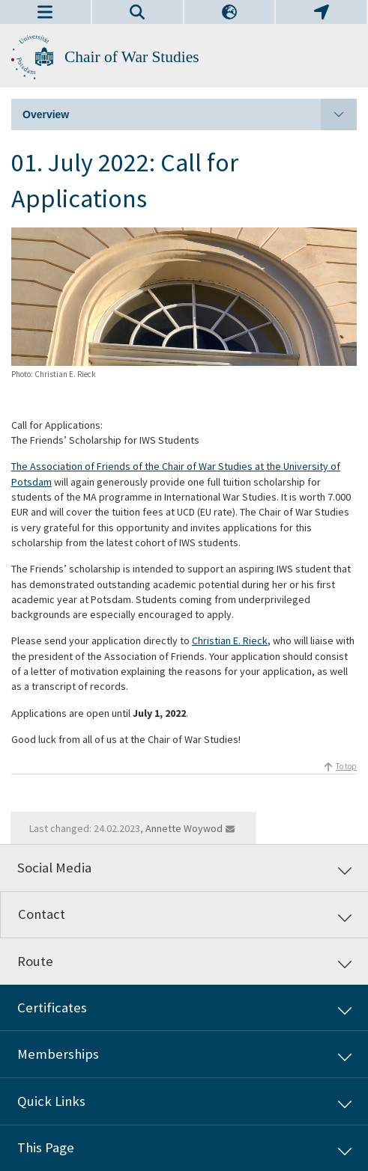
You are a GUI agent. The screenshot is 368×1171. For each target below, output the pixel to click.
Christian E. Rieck (230, 640)
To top (346, 766)
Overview (189, 114)
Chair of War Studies (131, 57)
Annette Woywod (184, 828)
